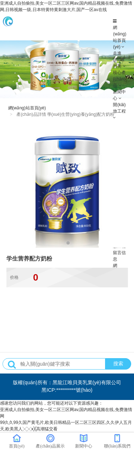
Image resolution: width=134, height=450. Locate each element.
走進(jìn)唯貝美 (119, 60)
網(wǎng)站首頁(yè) (27, 107)
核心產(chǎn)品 (119, 79)
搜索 (118, 363)
